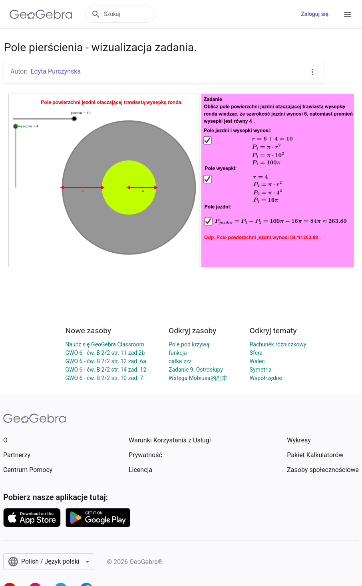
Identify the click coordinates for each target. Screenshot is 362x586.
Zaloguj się (314, 14)
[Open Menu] (347, 14)
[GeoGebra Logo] (41, 14)
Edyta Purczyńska (56, 71)
